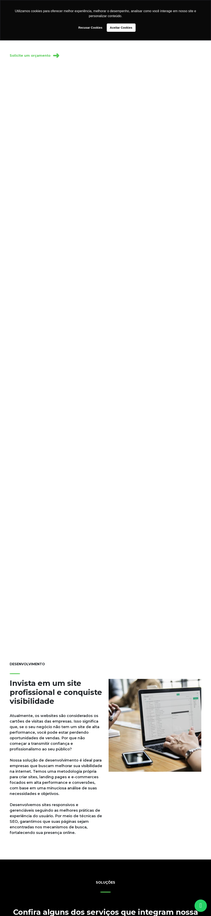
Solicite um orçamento (34, 55)
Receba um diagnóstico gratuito (97, 55)
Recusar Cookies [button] (90, 27)
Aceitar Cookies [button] (121, 27)
